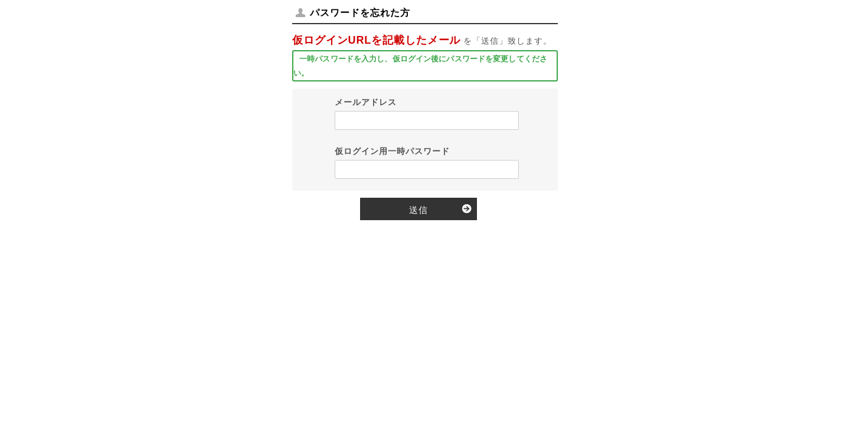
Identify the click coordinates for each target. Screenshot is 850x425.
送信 (418, 210)
